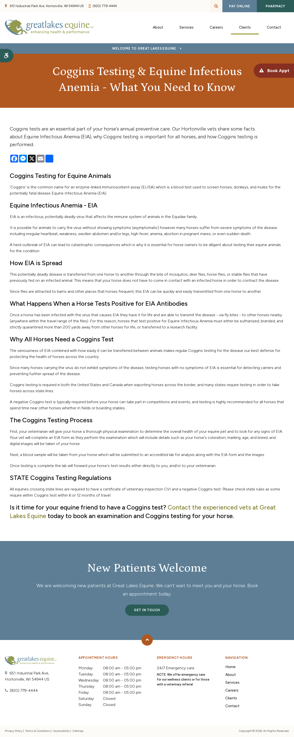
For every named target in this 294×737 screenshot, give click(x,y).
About (230, 674)
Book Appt (276, 71)
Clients (231, 698)
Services (232, 682)
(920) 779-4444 (105, 6)
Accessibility (61, 731)
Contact (274, 28)
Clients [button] (245, 28)
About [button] (158, 28)
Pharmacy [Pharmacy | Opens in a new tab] (275, 6)
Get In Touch (147, 610)
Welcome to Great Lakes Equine (144, 48)
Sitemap (77, 731)
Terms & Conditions (38, 731)
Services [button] (186, 28)
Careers (232, 690)
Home (230, 667)
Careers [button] (216, 28)
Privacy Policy (13, 731)
